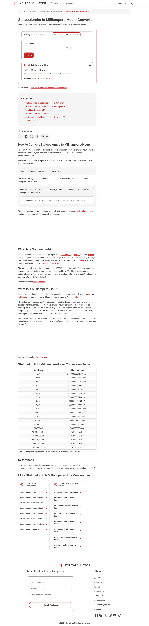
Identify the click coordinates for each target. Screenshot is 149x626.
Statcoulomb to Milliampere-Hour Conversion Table (46, 117)
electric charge (82, 211)
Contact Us (98, 582)
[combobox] (77, 3)
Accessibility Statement (103, 605)
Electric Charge (45, 11)
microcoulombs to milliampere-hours (67, 506)
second (91, 255)
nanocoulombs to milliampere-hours (67, 514)
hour (36, 297)
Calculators (121, 3)
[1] (25, 323)
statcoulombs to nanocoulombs (33, 508)
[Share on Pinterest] (37, 136)
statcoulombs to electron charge (33, 524)
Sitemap (97, 609)
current (77, 255)
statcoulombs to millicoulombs (33, 498)
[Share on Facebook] (26, 136)
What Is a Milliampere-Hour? (37, 113)
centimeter (79, 260)
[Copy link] (20, 136)
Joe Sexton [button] (28, 131)
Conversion (32, 11)
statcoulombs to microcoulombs (33, 503)
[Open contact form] (90, 65)
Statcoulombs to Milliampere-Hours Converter (44, 103)
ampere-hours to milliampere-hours (67, 546)
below (48, 78)
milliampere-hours (40, 357)
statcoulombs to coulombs (33, 492)
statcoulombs (39, 282)
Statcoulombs (57, 11)
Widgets (97, 587)
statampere (66, 255)
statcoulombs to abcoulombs (33, 519)
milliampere (23, 297)
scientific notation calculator (40, 74)
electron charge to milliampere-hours (67, 538)
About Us (97, 578)
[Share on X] (31, 136)
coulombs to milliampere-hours (67, 492)
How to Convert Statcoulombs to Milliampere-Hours (46, 106)
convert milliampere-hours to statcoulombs (49, 88)
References (30, 120)
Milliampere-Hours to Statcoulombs (36, 35)
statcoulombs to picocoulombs (33, 514)
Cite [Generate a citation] (45, 136)
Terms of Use (99, 596)
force (46, 263)
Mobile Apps (99, 591)
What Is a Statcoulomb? (35, 110)
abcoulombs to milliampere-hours (67, 530)
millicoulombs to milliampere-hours (67, 499)
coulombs (74, 297)
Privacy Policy (99, 600)
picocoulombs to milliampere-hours (67, 522)
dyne (57, 263)
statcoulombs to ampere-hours (33, 529)
